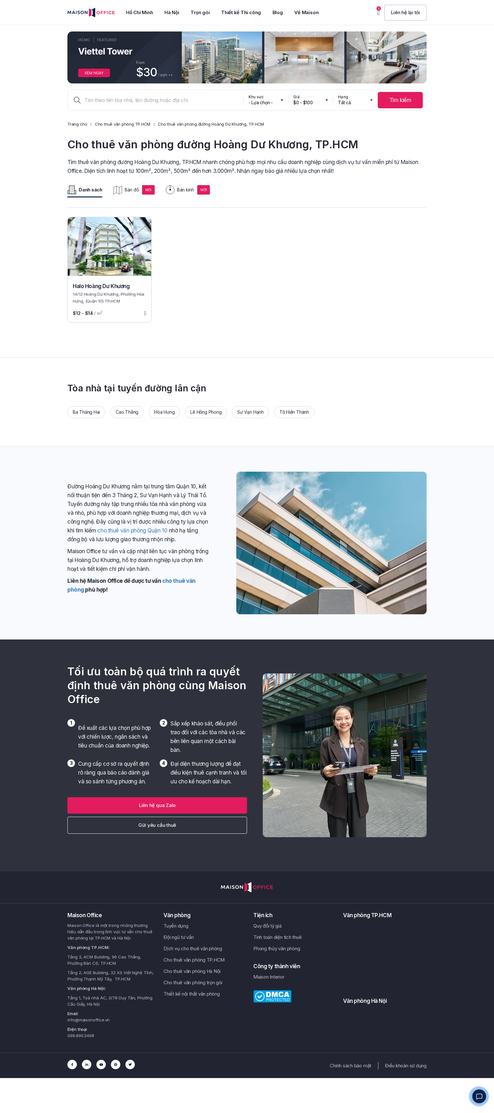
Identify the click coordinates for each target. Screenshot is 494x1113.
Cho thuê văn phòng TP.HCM (122, 124)
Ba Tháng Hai (86, 412)
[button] (405, 12)
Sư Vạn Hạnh (250, 412)
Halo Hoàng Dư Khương (101, 286)
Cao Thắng (127, 412)
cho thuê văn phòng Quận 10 (132, 530)
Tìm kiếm (400, 100)
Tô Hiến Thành (294, 412)
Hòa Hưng (164, 412)
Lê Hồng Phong (205, 412)
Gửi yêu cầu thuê (157, 825)
